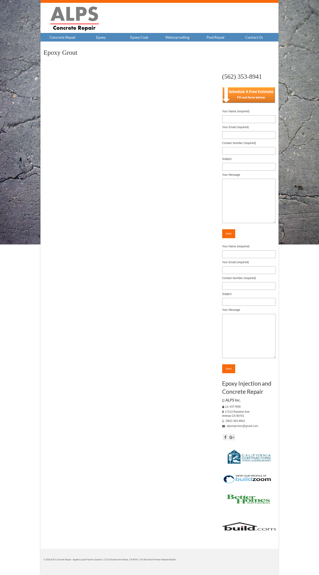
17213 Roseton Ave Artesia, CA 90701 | (122, 560)
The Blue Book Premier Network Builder (158, 560)
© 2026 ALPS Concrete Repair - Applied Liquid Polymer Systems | (74, 560)
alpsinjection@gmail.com (240, 426)
